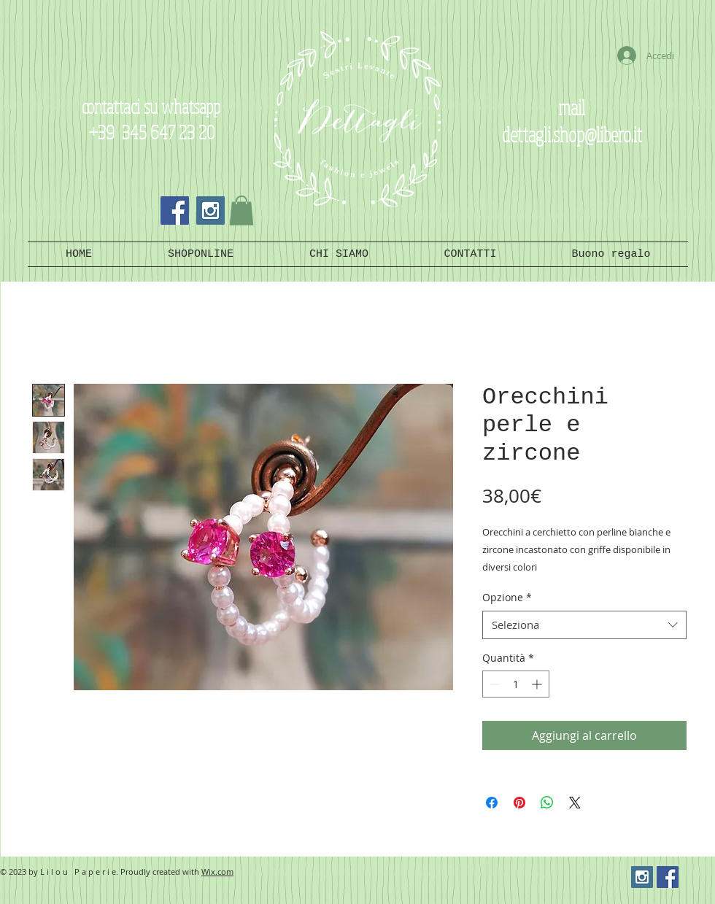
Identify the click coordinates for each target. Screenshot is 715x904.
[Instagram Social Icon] (210, 210)
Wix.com (217, 871)
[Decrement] (493, 684)
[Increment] (538, 684)
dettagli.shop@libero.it (572, 134)
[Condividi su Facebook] (491, 802)
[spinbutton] (516, 684)
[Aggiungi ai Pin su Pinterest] (519, 802)
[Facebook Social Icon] (175, 210)
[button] (241, 210)
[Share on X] (575, 802)
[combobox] (584, 625)
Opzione (507, 597)
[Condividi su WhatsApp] (547, 802)
